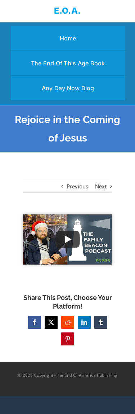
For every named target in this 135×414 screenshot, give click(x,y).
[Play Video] (67, 239)
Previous (77, 186)
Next (101, 186)
